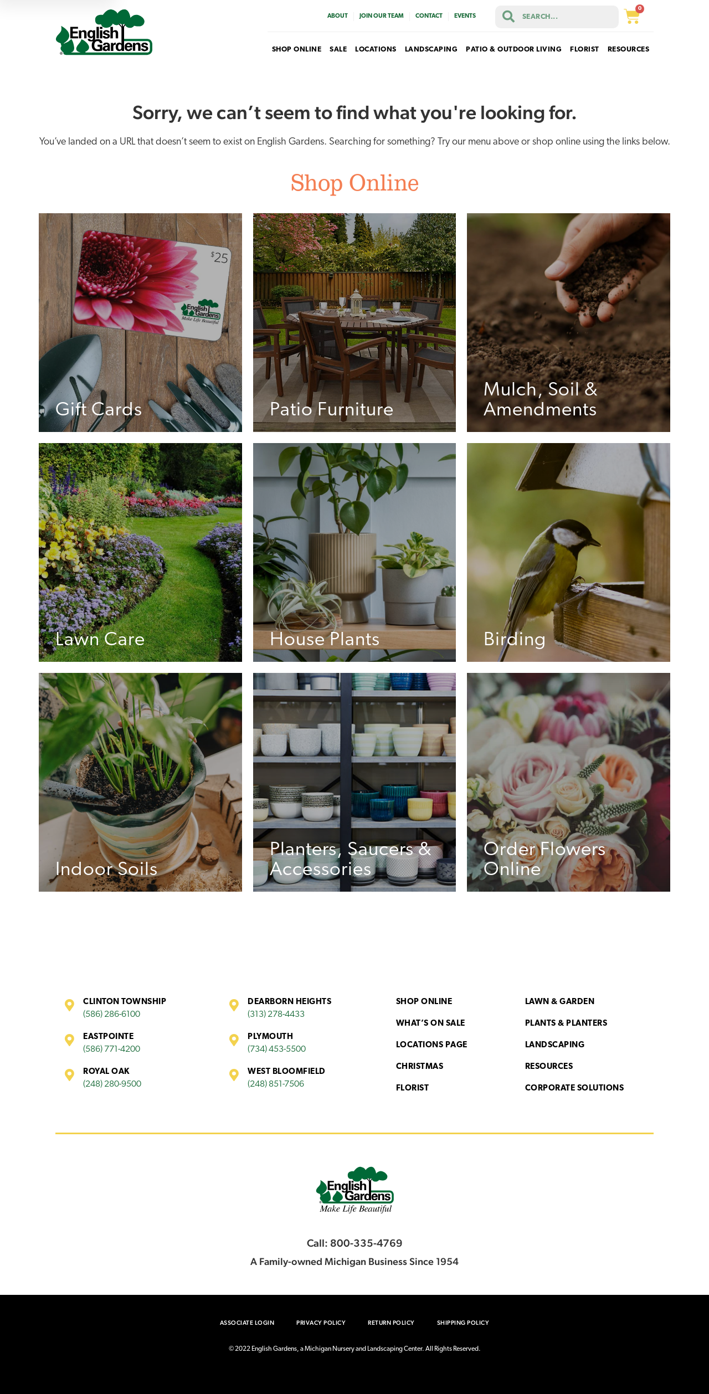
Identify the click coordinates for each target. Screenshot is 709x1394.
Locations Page (431, 1045)
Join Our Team (381, 16)
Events (465, 16)
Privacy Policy (321, 1322)
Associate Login (247, 1322)
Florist (412, 1088)
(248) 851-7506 (276, 1084)
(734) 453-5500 (277, 1049)
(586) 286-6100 (111, 1014)
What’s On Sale (430, 1024)
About (337, 16)
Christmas (420, 1067)
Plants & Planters (566, 1024)
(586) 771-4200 (111, 1049)
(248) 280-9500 (112, 1084)
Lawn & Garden (560, 1002)
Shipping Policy (463, 1322)
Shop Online (424, 1002)
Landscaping (555, 1045)
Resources (549, 1067)
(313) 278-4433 (276, 1014)
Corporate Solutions (574, 1088)
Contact (429, 16)
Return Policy (391, 1322)
